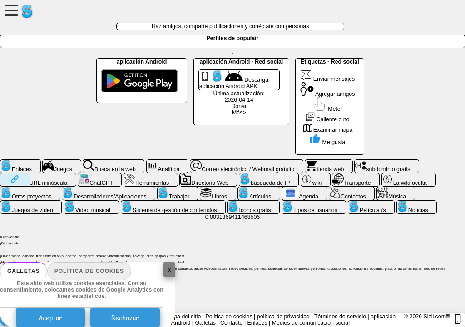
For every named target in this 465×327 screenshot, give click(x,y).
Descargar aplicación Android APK (234, 79)
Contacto (231, 323)
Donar (239, 106)
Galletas (23, 271)
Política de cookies (89, 271)
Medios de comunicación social (311, 323)
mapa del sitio (183, 316)
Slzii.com (434, 316)
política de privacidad (283, 316)
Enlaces (257, 323)
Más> (239, 112)
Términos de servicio (340, 316)
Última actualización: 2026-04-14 (239, 96)
